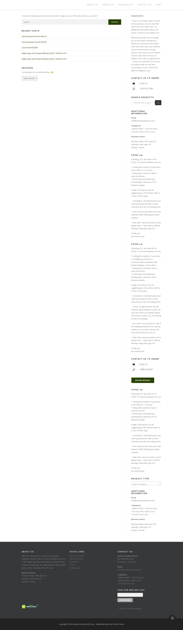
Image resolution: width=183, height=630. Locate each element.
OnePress (100, 624)
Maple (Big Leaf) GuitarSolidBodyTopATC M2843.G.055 (44, 59)
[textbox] (146, 484)
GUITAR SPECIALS (142, 380)
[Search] (158, 102)
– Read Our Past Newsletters (129, 608)
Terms (72, 565)
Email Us (143, 83)
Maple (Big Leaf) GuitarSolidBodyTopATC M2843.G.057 (44, 53)
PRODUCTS (108, 4)
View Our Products (77, 556)
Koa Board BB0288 (30, 47)
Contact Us (74, 562)
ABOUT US (92, 4)
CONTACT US (144, 4)
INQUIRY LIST (126, 4)
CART (158, 4)
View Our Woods (76, 559)
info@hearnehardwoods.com (143, 121)
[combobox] (146, 483)
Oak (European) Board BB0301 (34, 42)
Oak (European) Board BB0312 (34, 36)
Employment (75, 568)
